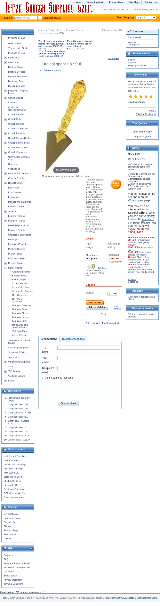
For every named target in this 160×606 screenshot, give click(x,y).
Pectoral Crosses (16, 249)
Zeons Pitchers (19, 335)
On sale (7, 538)
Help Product (117, 307)
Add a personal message (57, 377)
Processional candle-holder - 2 (139, 265)
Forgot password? (137, 65)
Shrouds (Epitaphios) (18, 347)
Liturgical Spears (74, 30)
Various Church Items (19, 362)
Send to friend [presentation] (49, 339)
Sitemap (8, 526)
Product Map (116, 2)
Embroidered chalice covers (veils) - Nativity (139, 242)
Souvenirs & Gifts (17, 352)
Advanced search (52, 18)
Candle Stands (15, 98)
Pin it (103, 314)
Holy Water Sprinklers (17, 300)
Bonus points (10, 575)
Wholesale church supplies (17, 567)
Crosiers (12, 164)
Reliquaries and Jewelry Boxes (20, 326)
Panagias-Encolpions (18, 244)
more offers (113, 58)
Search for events (12, 518)
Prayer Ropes (15, 253)
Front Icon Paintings (14, 489)
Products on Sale (16, 38)
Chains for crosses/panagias (17, 108)
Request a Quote (142, 136)
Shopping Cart (95, 2)
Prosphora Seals (16, 258)
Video (11, 366)
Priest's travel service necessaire (139, 253)
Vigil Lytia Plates (20, 331)
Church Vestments (17, 152)
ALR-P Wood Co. (12, 460)
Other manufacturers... (15, 497)
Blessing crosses (16, 86)
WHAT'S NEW (15, 43)
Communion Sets (20, 287)
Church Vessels (20, 283)
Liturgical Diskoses (21, 305)
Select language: (136, 17)
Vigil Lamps (14, 371)
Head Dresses (15, 183)
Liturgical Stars (19, 321)
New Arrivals (10, 534)
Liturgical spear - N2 (18, 408)
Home (41, 30)
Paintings (12, 239)
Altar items (13, 62)
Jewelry (12, 211)
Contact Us (151, 2)
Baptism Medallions (18, 76)
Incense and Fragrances (20, 202)
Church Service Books (19, 138)
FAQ (6, 559)
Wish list (132, 42)
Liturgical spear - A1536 (20, 412)
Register (132, 62)
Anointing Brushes (21, 271)
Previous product (50, 70)
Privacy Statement (13, 580)
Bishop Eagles (19, 279)
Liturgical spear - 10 (18, 404)
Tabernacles (14, 357)
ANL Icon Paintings (13, 468)
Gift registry (133, 44)
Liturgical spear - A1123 (20, 435)
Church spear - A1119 (19, 439)
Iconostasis (13, 197)
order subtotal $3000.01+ (52, 56)
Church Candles (16, 124)
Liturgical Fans (19, 309)
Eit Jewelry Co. (11, 485)
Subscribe (133, 282)
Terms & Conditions (13, 584)
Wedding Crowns (16, 376)
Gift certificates (11, 514)
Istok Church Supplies (15, 456)
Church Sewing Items (19, 143)
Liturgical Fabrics (16, 220)
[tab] (48, 339)
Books (11, 380)
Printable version (110, 30)
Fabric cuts (13, 57)
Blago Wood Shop (13, 477)
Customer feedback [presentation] (73, 339)
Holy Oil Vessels (20, 295)
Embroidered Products (19, 173)
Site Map (133, 2)
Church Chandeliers (18, 128)
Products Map (11, 530)
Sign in (131, 59)
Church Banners (16, 114)
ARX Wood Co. (11, 472)
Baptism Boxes (19, 275)
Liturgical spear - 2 (17, 427)
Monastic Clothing (17, 230)
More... (152, 111)
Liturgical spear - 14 (18, 431)
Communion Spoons (22, 291)
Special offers (10, 522)
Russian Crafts (15, 263)
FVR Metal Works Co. (14, 493)
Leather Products (16, 216)
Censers (12, 102)
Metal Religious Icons (19, 225)
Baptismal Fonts (16, 81)
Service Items (55, 30)
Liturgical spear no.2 (18, 416)
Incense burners (16, 206)
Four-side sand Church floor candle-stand (141, 270)
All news (132, 279)
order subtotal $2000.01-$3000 (75, 47)
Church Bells (14, 119)
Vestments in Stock (17, 48)
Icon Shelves (14, 192)
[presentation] (81, 389)
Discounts (9, 571)
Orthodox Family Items (19, 235)
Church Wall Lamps (18, 147)
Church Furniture (16, 133)
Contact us (9, 555)
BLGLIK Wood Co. (13, 481)
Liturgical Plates (20, 313)
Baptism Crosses (16, 67)
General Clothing (16, 178)
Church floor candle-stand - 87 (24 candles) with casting (138, 259)
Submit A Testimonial (146, 114)
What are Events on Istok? (17, 563)
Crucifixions (14, 169)
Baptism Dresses (16, 72)
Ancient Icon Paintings (15, 464)
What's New (135, 200)
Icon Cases (13, 187)
